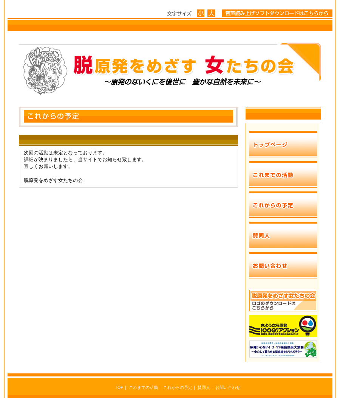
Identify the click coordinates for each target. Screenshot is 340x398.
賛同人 (204, 387)
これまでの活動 (143, 387)
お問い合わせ (227, 387)
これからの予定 (177, 387)
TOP (119, 387)
